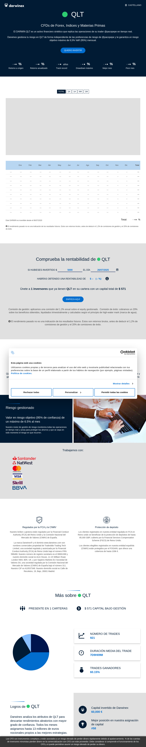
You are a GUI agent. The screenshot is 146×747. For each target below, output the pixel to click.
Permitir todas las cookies (115, 392)
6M (80, 91)
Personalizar (73, 392)
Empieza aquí (73, 299)
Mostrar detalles (121, 383)
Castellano (133, 5)
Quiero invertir (73, 50)
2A (69, 91)
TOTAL (61, 91)
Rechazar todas (31, 392)
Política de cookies (21, 373)
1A (74, 91)
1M (86, 91)
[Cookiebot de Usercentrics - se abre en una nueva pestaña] (122, 352)
